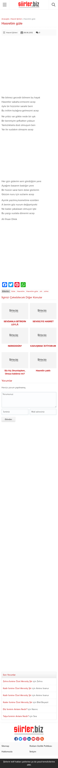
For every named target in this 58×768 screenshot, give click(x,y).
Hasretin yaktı (43, 370)
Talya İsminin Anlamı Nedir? (16, 716)
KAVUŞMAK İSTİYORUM (43, 346)
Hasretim (21, 291)
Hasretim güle (32, 291)
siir (41, 291)
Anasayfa (5, 19)
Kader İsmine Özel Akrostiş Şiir (17, 702)
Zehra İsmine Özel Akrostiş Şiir (17, 681)
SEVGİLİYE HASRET (43, 321)
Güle (13, 291)
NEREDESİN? (15, 346)
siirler (46, 291)
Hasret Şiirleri (16, 19)
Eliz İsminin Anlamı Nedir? (15, 709)
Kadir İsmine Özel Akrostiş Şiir (17, 688)
